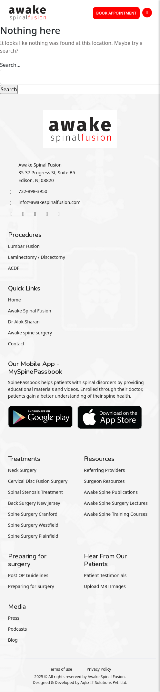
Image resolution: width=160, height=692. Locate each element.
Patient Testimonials (105, 575)
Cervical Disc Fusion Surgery (37, 481)
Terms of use (60, 669)
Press (13, 618)
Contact (16, 344)
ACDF (13, 268)
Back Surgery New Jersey (34, 503)
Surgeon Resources (104, 481)
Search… (10, 64)
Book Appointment (116, 13)
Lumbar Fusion (24, 246)
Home (14, 300)
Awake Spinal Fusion (29, 311)
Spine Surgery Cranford (32, 514)
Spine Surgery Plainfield (33, 536)
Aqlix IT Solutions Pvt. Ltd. (103, 682)
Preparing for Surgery (31, 586)
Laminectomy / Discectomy (36, 257)
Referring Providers (104, 470)
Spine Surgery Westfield (33, 525)
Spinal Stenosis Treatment (35, 492)
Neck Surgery (22, 470)
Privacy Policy (99, 669)
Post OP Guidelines (28, 575)
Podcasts (17, 629)
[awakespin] (27, 11)
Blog (13, 640)
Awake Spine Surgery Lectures (116, 503)
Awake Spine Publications (111, 492)
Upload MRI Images (105, 586)
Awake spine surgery (30, 333)
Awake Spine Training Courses (115, 514)
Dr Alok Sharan (24, 322)
